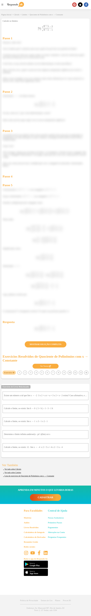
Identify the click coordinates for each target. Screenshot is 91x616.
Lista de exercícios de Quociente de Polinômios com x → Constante (29, 476)
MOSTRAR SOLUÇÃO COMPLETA (45, 344)
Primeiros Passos (55, 523)
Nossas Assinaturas (56, 518)
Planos (57, 600)
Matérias (27, 518)
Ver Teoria (45, 366)
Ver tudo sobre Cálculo (12, 469)
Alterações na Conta (56, 532)
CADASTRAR (45, 497)
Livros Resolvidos (31, 527)
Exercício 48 (9, 373)
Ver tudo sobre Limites (12, 473)
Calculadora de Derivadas (35, 537)
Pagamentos (53, 527)
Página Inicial (6, 15)
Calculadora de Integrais (34, 532)
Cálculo (16, 15)
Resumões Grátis (31, 542)
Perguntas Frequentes (57, 537)
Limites (24, 15)
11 (75, 372)
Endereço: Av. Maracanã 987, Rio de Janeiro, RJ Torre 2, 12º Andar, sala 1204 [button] (45, 609)
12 (81, 372)
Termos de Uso (46, 600)
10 (70, 372)
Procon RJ (67, 600)
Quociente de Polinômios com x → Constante (46, 15)
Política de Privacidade (29, 600)
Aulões (26, 523)
